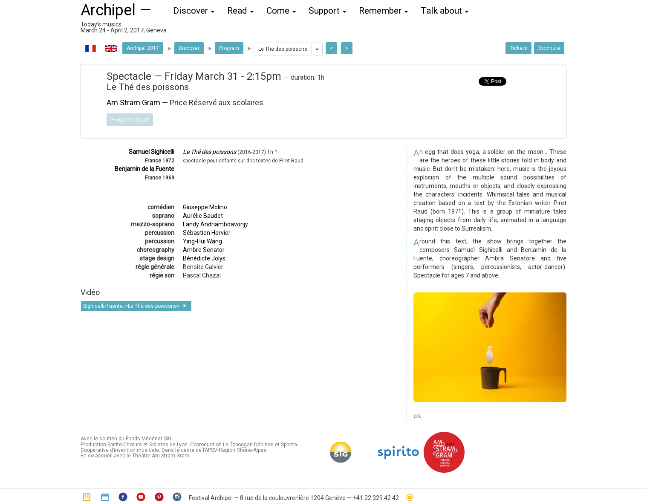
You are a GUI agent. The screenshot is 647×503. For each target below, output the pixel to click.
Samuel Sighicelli (151, 151)
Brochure (549, 48)
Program (229, 48)
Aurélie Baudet (203, 215)
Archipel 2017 (143, 48)
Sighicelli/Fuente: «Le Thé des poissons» (136, 305)
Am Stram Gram (133, 102)
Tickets (518, 48)
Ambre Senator (204, 249)
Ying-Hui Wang (202, 241)
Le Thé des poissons (282, 49)
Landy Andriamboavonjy (215, 224)
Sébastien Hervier (207, 232)
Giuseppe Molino (205, 207)
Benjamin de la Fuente (144, 168)
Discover (189, 48)
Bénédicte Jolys (204, 258)
